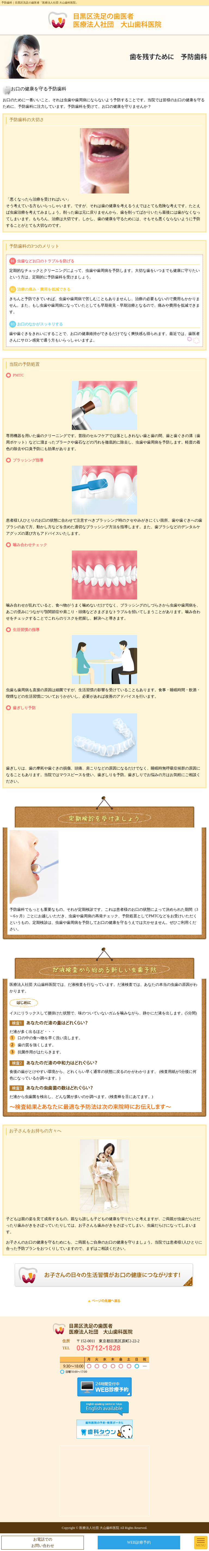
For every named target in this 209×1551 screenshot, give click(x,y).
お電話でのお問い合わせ (42, 1542)
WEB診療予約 (139, 1542)
